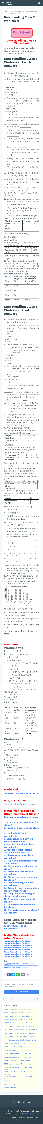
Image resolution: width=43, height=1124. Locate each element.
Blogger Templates (31, 1113)
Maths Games (9, 1084)
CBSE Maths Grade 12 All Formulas (17, 1043)
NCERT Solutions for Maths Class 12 (18, 1009)
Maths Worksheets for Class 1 (17, 941)
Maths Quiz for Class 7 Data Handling (21, 793)
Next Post (36, 999)
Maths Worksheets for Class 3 (18, 945)
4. (5, 833)
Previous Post (8, 999)
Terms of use (21, 1120)
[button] (2, 3)
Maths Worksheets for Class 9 (18, 956)
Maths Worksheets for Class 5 (18, 950)
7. (5, 849)
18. (6, 910)
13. (6, 882)
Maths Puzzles (9, 1081)
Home (6, 12)
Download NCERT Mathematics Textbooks (20, 1030)
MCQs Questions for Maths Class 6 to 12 (20, 1040)
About (14, 1117)
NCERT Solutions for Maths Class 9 (18, 1019)
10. (6, 866)
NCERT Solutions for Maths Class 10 (18, 1016)
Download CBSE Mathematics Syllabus (19, 1033)
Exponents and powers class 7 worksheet (18, 840)
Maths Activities (10, 1088)
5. (5, 838)
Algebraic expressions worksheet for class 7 (18, 851)
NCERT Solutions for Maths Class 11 (18, 1013)
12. (6, 877)
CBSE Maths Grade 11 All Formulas (17, 1047)
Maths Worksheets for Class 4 (18, 947)
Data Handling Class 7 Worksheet (17, 967)
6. (5, 844)
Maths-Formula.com (15, 1113)
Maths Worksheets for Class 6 (18, 952)
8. (5, 855)
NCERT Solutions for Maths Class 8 (18, 1023)
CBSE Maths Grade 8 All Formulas (17, 1057)
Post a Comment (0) (21, 992)
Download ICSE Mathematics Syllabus (19, 1026)
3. (5, 827)
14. (6, 888)
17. (6, 904)
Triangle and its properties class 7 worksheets (21, 889)
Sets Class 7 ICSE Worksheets (15, 927)
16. (6, 899)
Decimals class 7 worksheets (15, 834)
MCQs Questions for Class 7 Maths (20, 804)
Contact (22, 1117)
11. (5, 871)
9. (5, 860)
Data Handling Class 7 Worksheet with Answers (23, 12)
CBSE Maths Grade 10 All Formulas (17, 1050)
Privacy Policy (32, 1117)
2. (5, 822)
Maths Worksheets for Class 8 (18, 954)
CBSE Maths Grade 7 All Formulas (17, 1060)
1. (5, 817)
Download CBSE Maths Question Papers (20, 1036)
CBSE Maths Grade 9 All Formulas (17, 1054)
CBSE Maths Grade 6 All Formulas (17, 1064)
